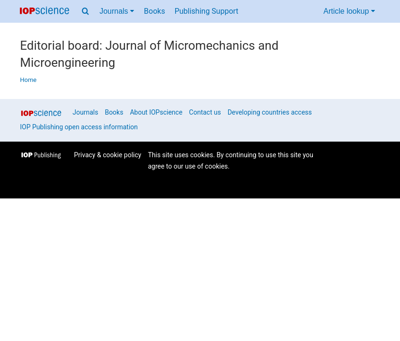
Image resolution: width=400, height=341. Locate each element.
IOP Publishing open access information (79, 127)
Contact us (205, 112)
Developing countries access (270, 112)
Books (154, 11)
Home (28, 79)
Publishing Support (207, 11)
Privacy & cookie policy (107, 155)
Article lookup (349, 11)
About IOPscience (156, 112)
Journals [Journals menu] (116, 11)
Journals (85, 112)
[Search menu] (85, 11)
